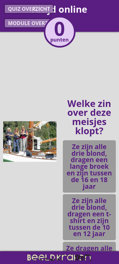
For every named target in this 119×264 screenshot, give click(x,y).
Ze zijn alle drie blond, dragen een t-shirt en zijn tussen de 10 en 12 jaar (89, 217)
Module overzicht (34, 23)
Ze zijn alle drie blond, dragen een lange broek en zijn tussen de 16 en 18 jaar (89, 166)
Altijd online (59, 9)
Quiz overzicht (29, 8)
